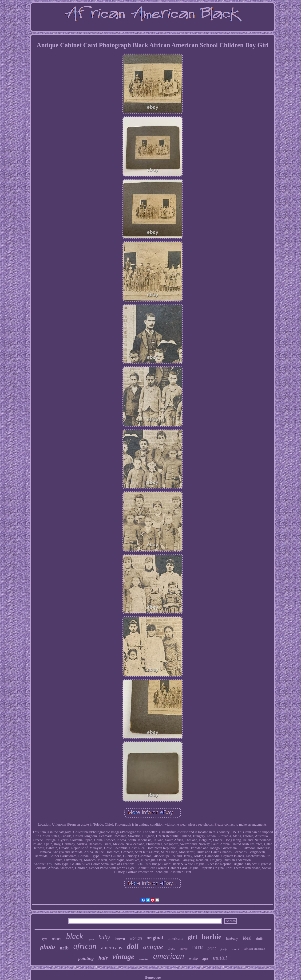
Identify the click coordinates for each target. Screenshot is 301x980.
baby (104, 937)
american (168, 956)
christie (143, 959)
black (74, 936)
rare (197, 946)
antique (153, 946)
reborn (56, 939)
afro (205, 959)
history (232, 938)
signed (90, 939)
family (223, 949)
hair (103, 958)
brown (120, 939)
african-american (254, 948)
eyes (44, 939)
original (155, 938)
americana (175, 939)
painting (86, 958)
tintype (183, 948)
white (193, 958)
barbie (211, 937)
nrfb (64, 947)
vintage (123, 957)
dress (171, 948)
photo (47, 946)
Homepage (153, 977)
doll (133, 946)
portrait (236, 949)
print (211, 948)
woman (136, 938)
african (84, 946)
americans (111, 947)
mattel (220, 958)
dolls (259, 939)
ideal (247, 938)
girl (192, 937)
